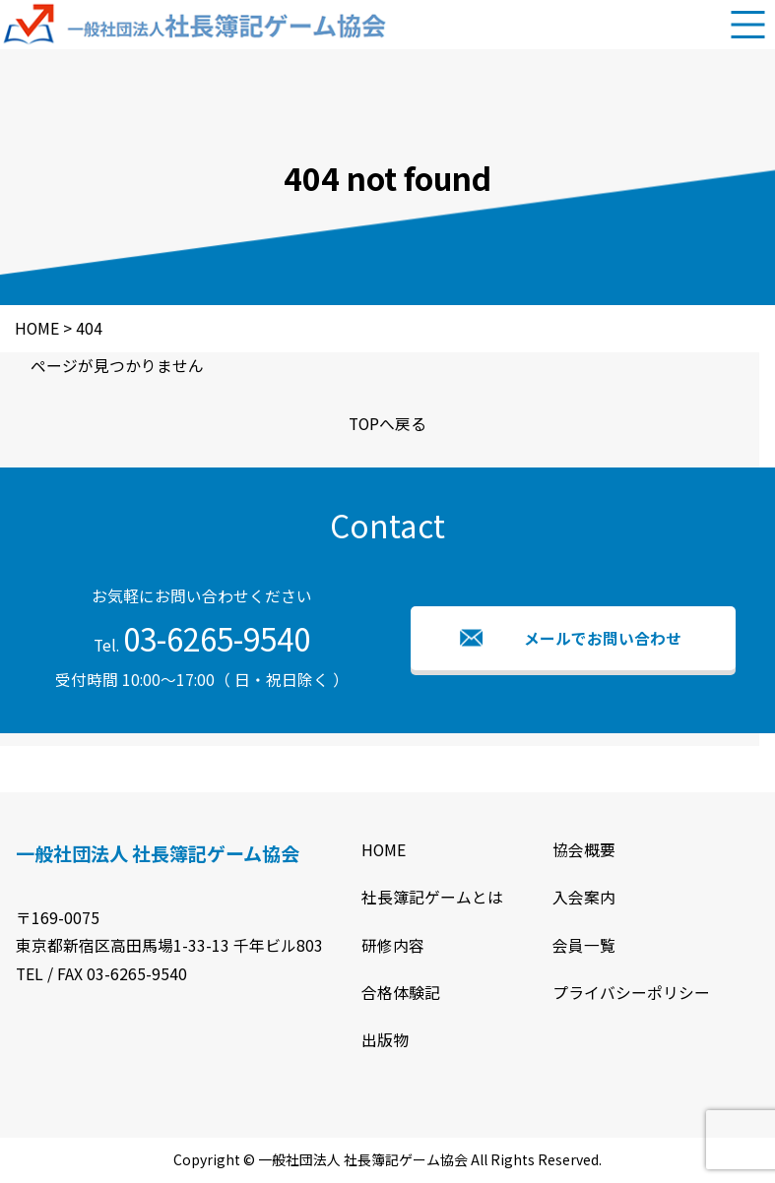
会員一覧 (583, 945)
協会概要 (583, 850)
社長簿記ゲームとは (432, 897)
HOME (383, 850)
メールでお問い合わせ (602, 638)
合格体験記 (400, 992)
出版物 (385, 1039)
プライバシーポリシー (631, 992)
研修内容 (392, 945)
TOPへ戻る (387, 423)
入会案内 (583, 897)
